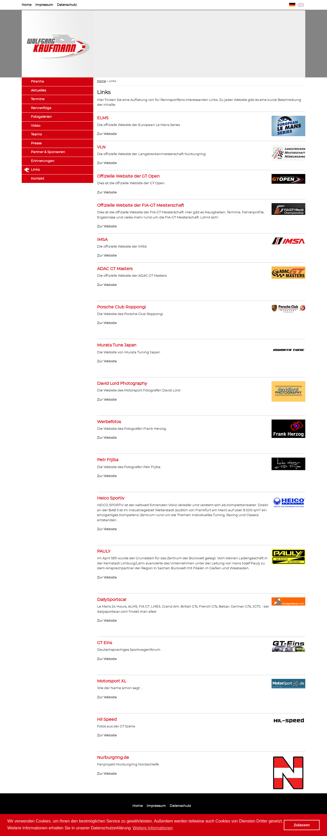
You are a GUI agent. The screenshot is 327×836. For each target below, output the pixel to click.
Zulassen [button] (302, 825)
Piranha (37, 81)
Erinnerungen (42, 161)
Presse (36, 143)
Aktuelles (38, 90)
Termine (37, 99)
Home (26, 4)
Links (35, 169)
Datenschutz (67, 4)
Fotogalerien (41, 117)
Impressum (44, 4)
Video (35, 125)
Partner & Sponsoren (48, 152)
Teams (36, 134)
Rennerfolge (41, 108)
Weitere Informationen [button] (153, 828)
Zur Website (107, 134)
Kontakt (37, 178)
